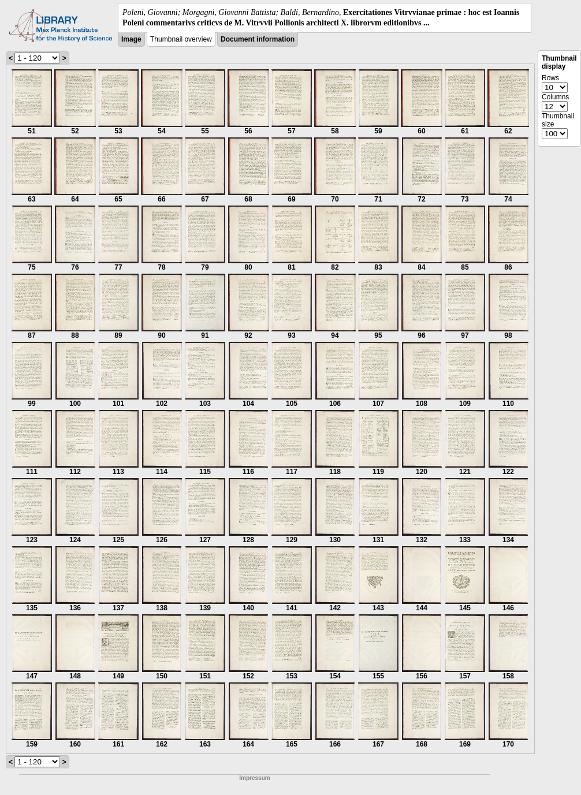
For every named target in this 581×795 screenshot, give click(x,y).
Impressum (254, 778)
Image (131, 39)
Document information (258, 39)
